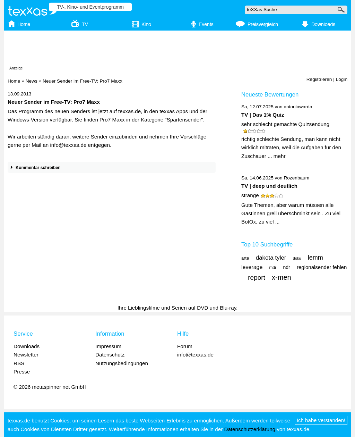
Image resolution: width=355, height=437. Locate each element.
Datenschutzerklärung (249, 429)
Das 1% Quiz (268, 115)
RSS (19, 363)
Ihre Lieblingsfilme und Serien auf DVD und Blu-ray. (178, 308)
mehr (280, 156)
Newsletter (26, 355)
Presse (22, 372)
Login (341, 79)
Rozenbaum (296, 177)
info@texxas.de (195, 355)
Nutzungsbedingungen (121, 363)
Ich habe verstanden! (321, 420)
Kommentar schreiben (34, 168)
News (31, 81)
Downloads (27, 346)
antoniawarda (298, 106)
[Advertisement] (177, 49)
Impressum (108, 346)
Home (14, 81)
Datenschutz (109, 355)
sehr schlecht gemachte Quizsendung (285, 124)
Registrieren (319, 79)
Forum (184, 346)
